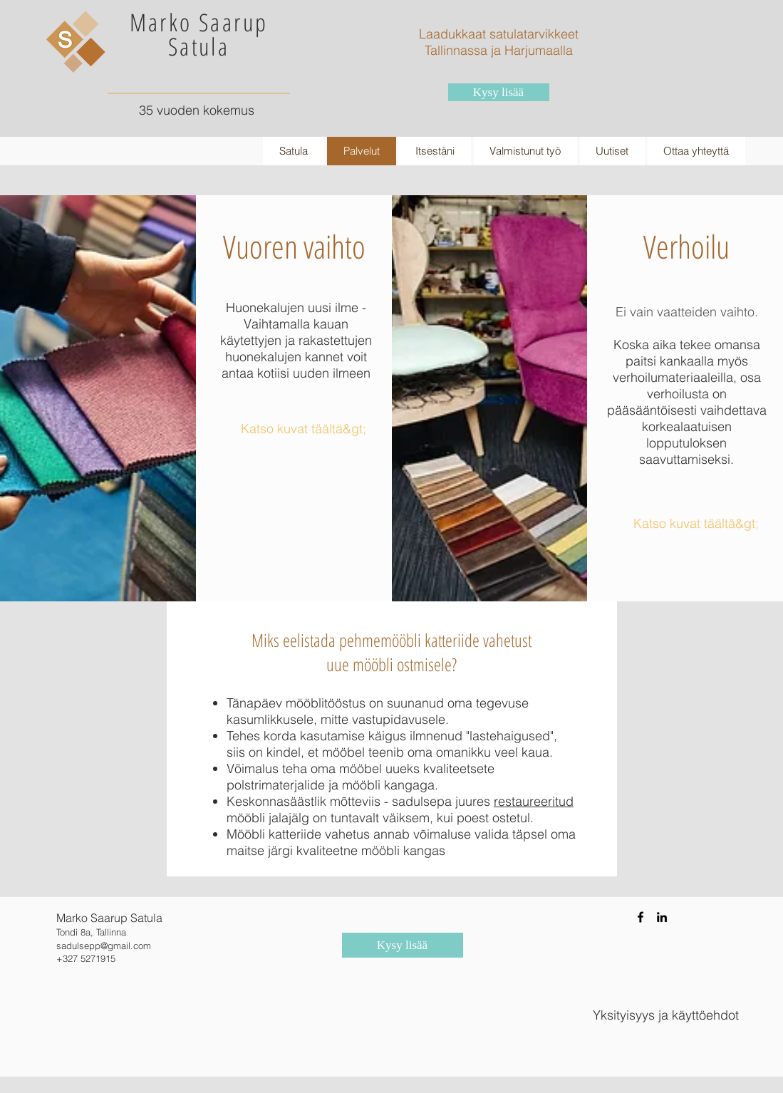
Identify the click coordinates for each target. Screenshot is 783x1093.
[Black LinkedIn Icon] (662, 917)
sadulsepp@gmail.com (103, 945)
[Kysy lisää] (498, 92)
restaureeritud (534, 801)
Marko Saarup (199, 22)
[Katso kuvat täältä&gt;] (303, 429)
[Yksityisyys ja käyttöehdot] (666, 1015)
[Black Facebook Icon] (640, 917)
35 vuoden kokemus (196, 110)
